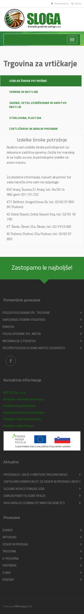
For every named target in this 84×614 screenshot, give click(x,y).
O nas (6, 572)
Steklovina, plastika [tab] (25, 118)
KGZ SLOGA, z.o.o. (14, 392)
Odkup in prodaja (15, 544)
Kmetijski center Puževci (18, 426)
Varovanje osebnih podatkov (23, 319)
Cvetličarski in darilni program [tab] (33, 128)
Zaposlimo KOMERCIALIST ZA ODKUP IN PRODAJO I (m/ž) (41, 481)
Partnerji (9, 565)
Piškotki (8, 327)
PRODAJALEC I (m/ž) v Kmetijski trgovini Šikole (36, 474)
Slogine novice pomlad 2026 (24, 488)
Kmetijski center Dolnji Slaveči (22, 419)
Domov (7, 530)
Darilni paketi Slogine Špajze (24, 495)
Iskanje (76, 3)
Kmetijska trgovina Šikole (19, 405)
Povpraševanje (59, 3)
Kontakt (8, 579)
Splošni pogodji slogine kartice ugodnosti (33, 348)
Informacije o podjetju (19, 341)
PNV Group (21, 606)
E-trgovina (10, 558)
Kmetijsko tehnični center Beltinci (24, 412)
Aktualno (9, 537)
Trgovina (9, 551)
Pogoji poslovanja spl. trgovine (26, 312)
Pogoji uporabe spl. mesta (21, 334)
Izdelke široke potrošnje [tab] (28, 80)
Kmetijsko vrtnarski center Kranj (23, 399)
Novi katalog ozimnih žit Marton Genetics (34, 503)
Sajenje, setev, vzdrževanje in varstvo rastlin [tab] (38, 105)
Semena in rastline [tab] (23, 92)
